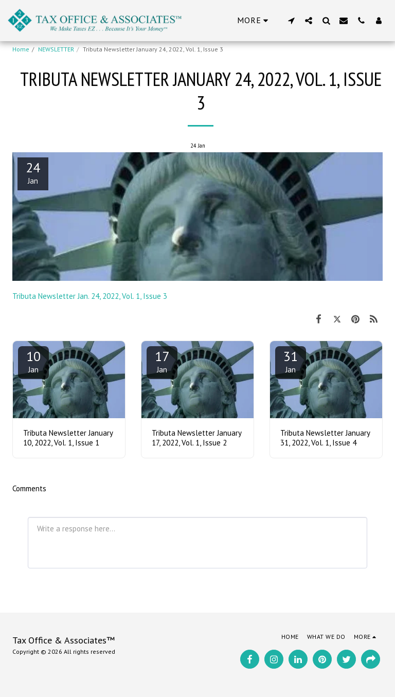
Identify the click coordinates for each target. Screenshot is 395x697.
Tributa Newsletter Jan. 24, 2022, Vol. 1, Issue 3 (89, 296)
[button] (291, 20)
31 (290, 361)
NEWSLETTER (56, 49)
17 (162, 361)
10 (33, 361)
